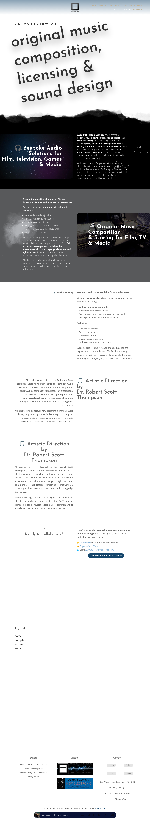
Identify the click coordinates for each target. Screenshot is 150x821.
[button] (82, 815)
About (101, 5)
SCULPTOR (100, 810)
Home (93, 5)
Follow (111, 766)
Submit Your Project (131, 5)
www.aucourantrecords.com (99, 551)
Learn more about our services (106, 557)
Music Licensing (121, 9)
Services (113, 5)
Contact (136, 9)
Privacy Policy (33, 778)
